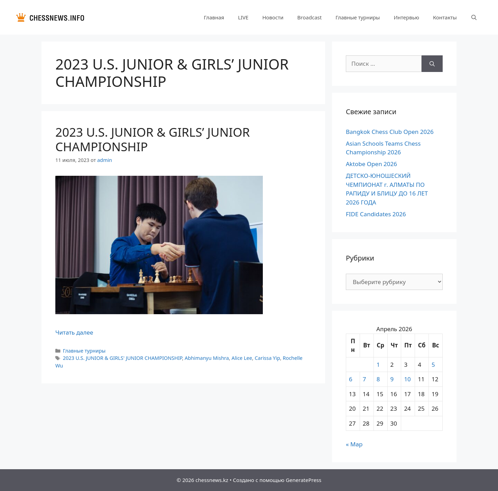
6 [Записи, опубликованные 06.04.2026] (350, 379)
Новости (272, 17)
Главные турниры (357, 17)
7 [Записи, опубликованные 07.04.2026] (364, 379)
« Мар (354, 444)
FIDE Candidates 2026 (376, 214)
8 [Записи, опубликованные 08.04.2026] (378, 379)
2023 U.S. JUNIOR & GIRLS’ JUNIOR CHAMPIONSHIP (152, 139)
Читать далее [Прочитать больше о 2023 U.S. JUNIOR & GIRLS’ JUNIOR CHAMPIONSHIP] (74, 332)
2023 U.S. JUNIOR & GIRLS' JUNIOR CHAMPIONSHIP (122, 358)
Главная (214, 17)
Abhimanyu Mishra (207, 358)
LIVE (243, 17)
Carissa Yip (267, 358)
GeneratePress (303, 479)
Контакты (445, 17)
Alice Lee (241, 358)
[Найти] (432, 63)
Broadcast (309, 17)
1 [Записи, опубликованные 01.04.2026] (378, 365)
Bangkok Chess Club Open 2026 (390, 132)
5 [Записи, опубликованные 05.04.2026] (433, 365)
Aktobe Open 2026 (371, 164)
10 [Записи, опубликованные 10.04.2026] (407, 379)
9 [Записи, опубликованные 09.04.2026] (392, 379)
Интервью (406, 17)
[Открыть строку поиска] (474, 17)
